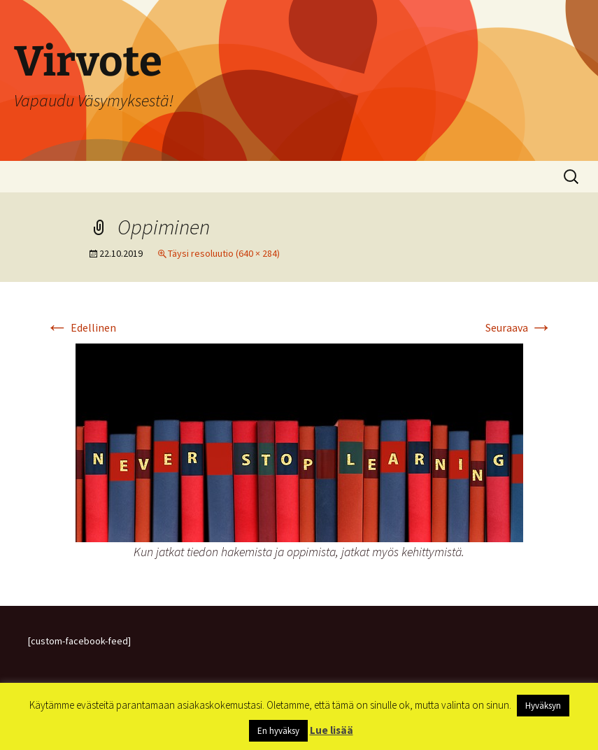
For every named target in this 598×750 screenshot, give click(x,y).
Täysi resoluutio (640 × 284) (224, 253)
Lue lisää (331, 730)
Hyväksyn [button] (543, 706)
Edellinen (81, 327)
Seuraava (519, 327)
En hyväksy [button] (278, 731)
